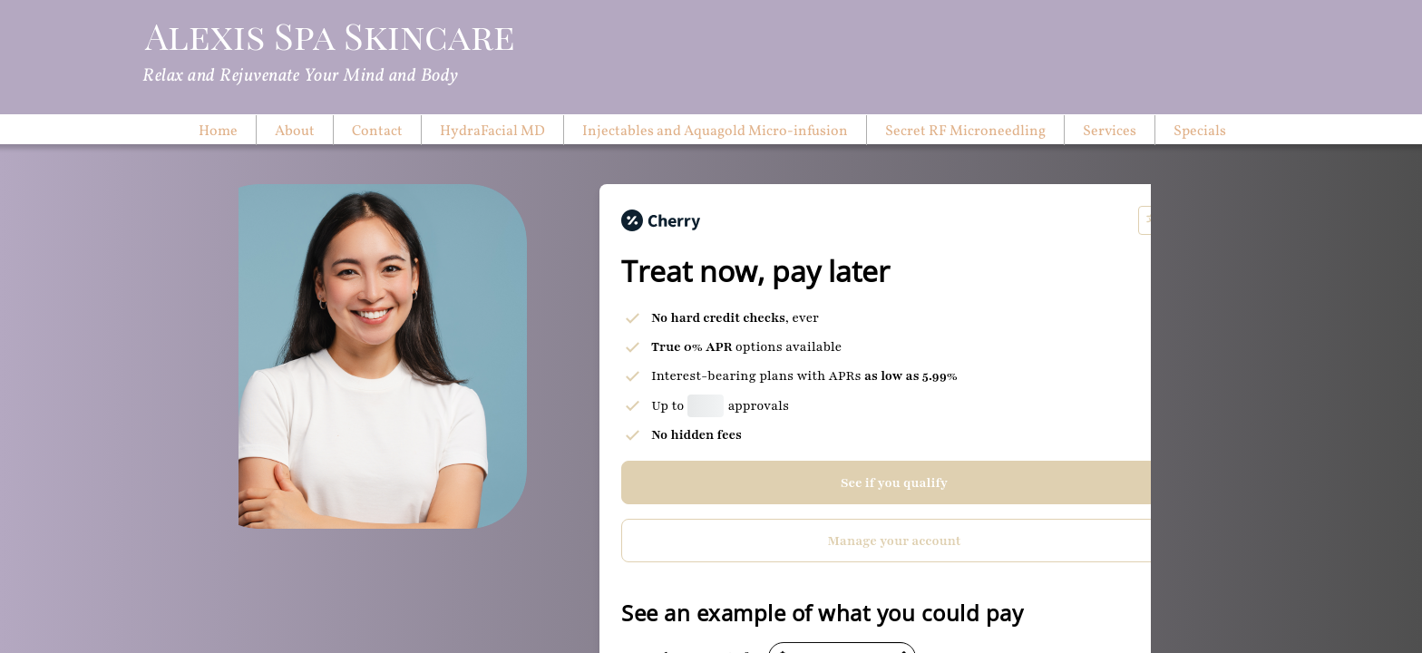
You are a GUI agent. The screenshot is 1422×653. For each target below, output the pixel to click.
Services (1109, 131)
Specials (1200, 131)
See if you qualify (894, 483)
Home (218, 131)
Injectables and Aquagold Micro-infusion (715, 131)
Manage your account (894, 541)
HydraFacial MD (492, 131)
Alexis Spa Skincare (330, 35)
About (295, 131)
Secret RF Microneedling (965, 131)
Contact (377, 131)
